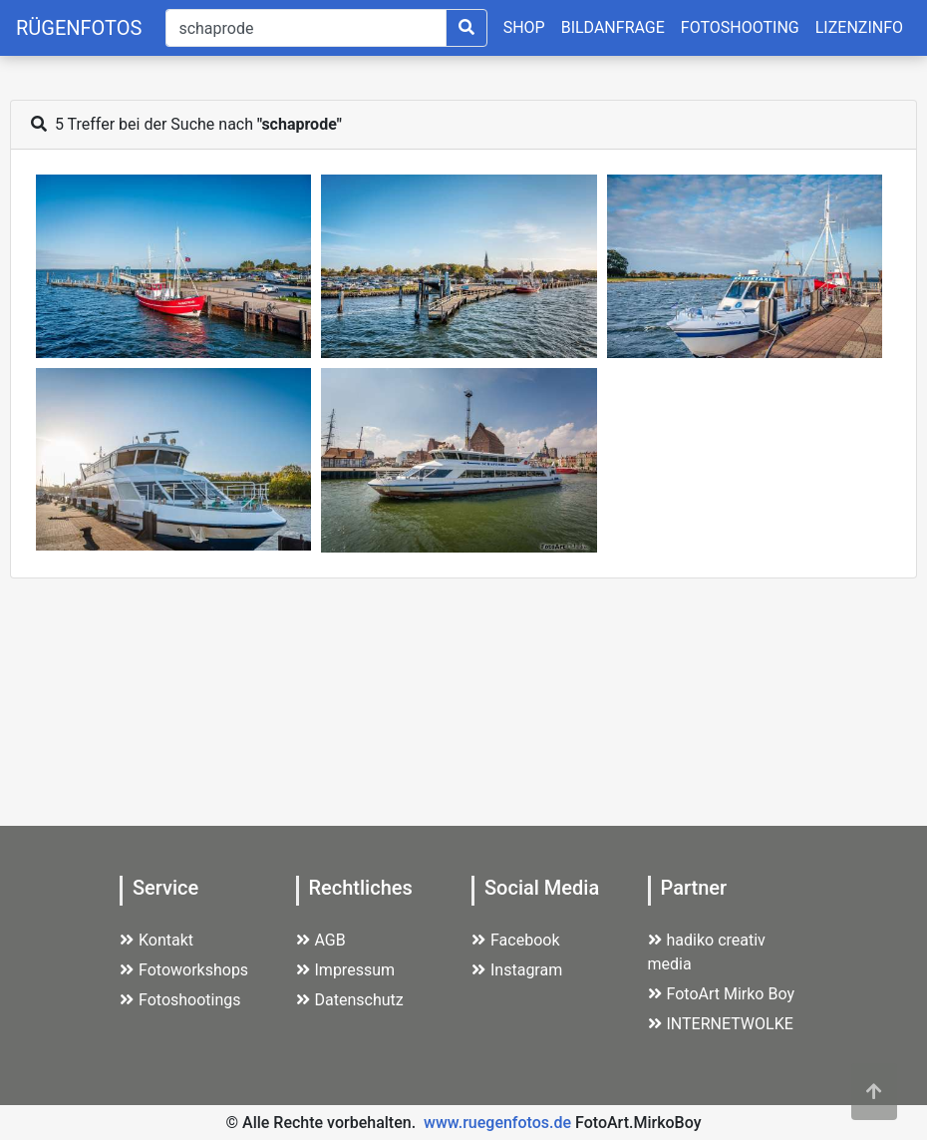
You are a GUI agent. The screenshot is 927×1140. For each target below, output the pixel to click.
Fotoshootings (180, 999)
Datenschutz (350, 999)
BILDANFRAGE (613, 27)
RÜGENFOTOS (79, 28)
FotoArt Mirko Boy (721, 993)
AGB (321, 940)
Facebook (515, 940)
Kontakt (156, 940)
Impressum (346, 969)
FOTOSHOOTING (740, 27)
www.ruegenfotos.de (497, 1122)
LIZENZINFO (859, 27)
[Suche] (305, 28)
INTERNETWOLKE (720, 1023)
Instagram (516, 969)
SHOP (524, 27)
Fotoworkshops (184, 969)
